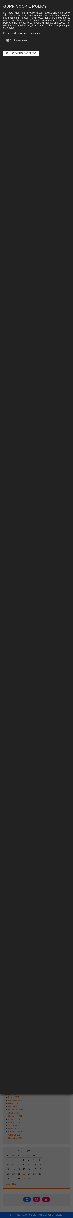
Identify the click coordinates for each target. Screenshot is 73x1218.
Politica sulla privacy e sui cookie (21, 33)
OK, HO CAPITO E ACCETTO (21, 53)
